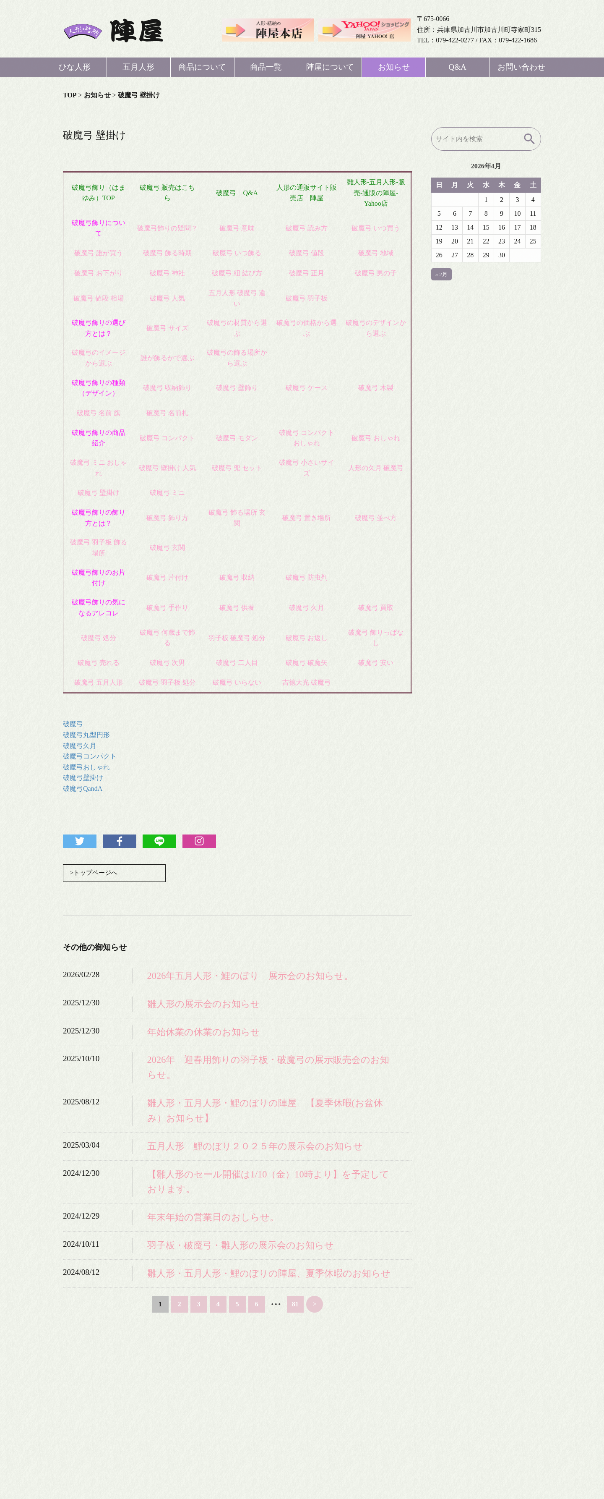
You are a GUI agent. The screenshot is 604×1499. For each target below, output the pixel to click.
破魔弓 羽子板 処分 (167, 682)
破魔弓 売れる (99, 662)
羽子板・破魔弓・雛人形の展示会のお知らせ (240, 1246)
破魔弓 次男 (167, 662)
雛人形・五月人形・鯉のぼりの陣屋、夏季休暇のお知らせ (269, 1274)
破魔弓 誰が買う (98, 252)
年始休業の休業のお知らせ (203, 1033)
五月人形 (138, 67)
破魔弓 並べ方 (376, 517)
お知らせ (394, 67)
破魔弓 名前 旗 (98, 412)
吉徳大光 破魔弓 (306, 682)
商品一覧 (266, 67)
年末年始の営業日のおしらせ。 (213, 1218)
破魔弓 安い (375, 662)
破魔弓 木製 (375, 387)
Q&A (457, 67)
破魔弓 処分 (98, 637)
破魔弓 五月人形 (98, 682)
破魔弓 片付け (167, 577)
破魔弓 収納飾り (167, 387)
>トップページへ (95, 873)
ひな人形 (75, 67)
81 (295, 1304)
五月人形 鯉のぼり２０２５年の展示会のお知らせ (255, 1147)
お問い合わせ (521, 67)
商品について (202, 67)
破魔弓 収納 (237, 577)
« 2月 (441, 274)
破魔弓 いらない (237, 682)
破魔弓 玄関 (167, 547)
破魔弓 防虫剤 (307, 577)
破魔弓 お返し (307, 637)
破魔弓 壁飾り (237, 387)
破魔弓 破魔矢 (307, 662)
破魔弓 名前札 (167, 412)
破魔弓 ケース (307, 387)
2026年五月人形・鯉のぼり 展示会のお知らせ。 (250, 976)
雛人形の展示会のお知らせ (203, 1004)
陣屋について (330, 67)
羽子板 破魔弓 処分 (237, 637)
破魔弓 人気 (167, 298)
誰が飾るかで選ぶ (167, 357)
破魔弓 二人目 (237, 662)
